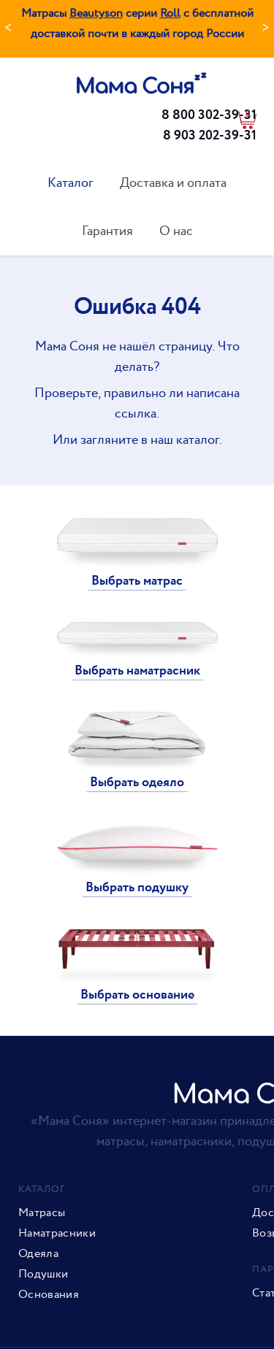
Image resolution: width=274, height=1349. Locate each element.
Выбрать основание (137, 994)
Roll (170, 13)
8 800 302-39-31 (208, 115)
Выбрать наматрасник (137, 670)
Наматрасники (57, 1233)
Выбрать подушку (137, 887)
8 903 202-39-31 (209, 135)
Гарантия (107, 231)
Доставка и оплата (173, 183)
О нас (176, 231)
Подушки (43, 1274)
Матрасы (41, 1213)
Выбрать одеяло (137, 782)
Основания (48, 1295)
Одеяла (38, 1254)
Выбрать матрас (137, 581)
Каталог (70, 183)
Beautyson (96, 13)
